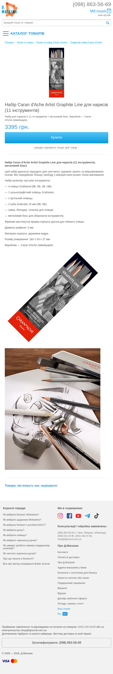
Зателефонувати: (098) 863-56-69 (56, 642)
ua (65, 613)
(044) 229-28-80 (87, 626)
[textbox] (53, 22)
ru (59, 613)
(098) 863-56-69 (92, 4)
